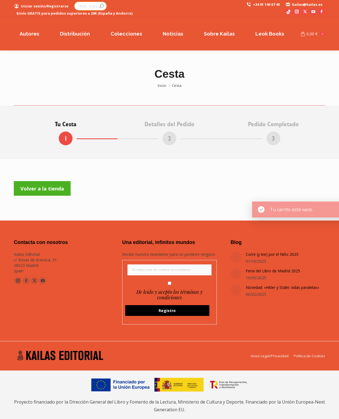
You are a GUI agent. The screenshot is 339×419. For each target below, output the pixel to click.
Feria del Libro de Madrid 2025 (273, 270)
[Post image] (236, 257)
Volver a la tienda (42, 188)
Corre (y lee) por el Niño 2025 (272, 254)
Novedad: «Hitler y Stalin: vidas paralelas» (282, 287)
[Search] (90, 6)
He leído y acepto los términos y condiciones (169, 295)
